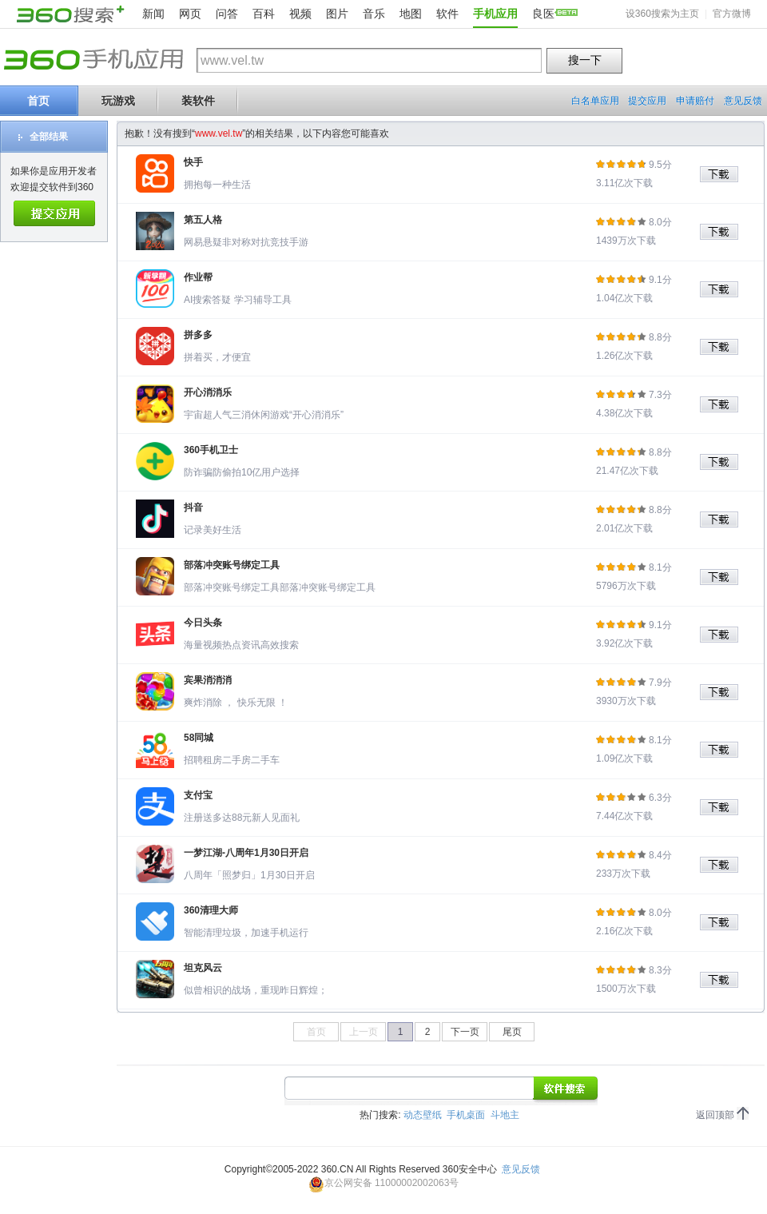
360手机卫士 (211, 450)
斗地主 (505, 1114)
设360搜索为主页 (662, 13)
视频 (300, 13)
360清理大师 (211, 910)
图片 (337, 13)
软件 (447, 13)
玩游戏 (118, 100)
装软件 (198, 100)
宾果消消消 (208, 680)
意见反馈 (743, 100)
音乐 (374, 13)
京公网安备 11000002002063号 (383, 1182)
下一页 (465, 1031)
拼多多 (198, 334)
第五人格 (203, 219)
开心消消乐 (208, 392)
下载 (724, 174)
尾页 (512, 1031)
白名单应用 (595, 100)
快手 (193, 162)
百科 (263, 13)
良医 (543, 13)
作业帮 (198, 277)
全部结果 (49, 136)
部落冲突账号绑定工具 (232, 565)
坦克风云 (203, 967)
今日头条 (203, 622)
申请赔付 (695, 100)
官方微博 (732, 13)
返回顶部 (715, 1114)
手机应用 (495, 13)
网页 (190, 13)
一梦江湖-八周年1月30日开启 (246, 852)
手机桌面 (466, 1114)
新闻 (153, 13)
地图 (410, 13)
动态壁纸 (422, 1114)
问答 (227, 13)
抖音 (193, 507)
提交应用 (647, 100)
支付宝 (198, 795)
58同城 (198, 737)
